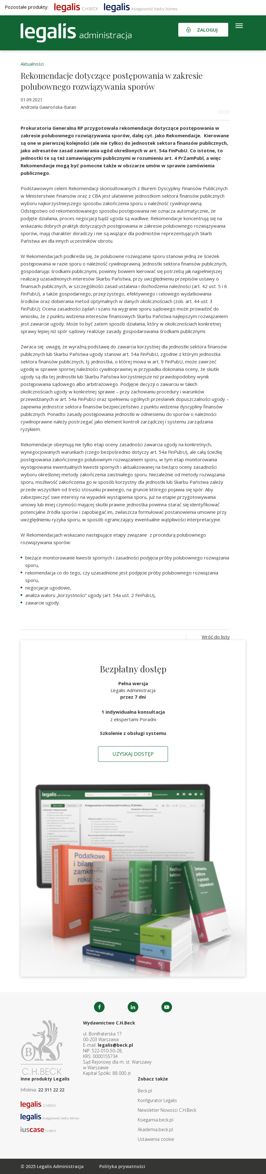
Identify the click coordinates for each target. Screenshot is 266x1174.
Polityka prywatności (122, 1166)
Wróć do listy (216, 637)
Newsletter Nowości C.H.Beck (167, 1110)
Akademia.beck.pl (155, 1129)
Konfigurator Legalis (157, 1100)
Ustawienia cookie (156, 1139)
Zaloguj (207, 30)
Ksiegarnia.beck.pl (155, 1120)
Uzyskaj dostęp (133, 754)
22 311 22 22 (51, 1090)
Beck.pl (145, 1091)
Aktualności (32, 64)
